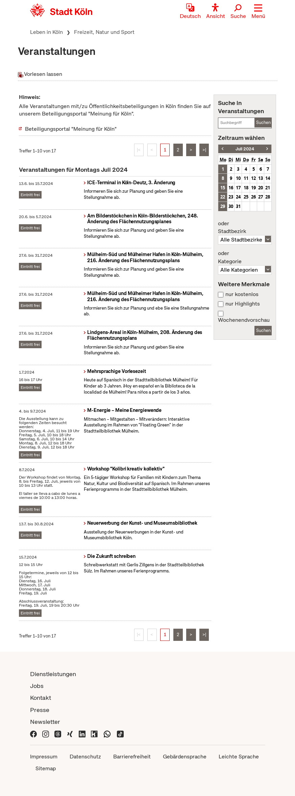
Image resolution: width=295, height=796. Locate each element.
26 (253, 197)
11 (246, 178)
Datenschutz (85, 756)
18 (246, 188)
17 (238, 188)
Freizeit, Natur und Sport (104, 32)
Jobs (37, 686)
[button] (258, 11)
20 (260, 188)
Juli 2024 (245, 149)
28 (267, 197)
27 (260, 197)
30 (230, 206)
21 (267, 188)
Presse (39, 710)
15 (222, 188)
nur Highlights (242, 304)
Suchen (263, 122)
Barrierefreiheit (132, 756)
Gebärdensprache (184, 756)
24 (238, 197)
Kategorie (244, 257)
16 (230, 188)
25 (246, 197)
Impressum (43, 756)
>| (204, 150)
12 (253, 178)
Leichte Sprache (239, 756)
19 (253, 188)
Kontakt (40, 697)
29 (222, 206)
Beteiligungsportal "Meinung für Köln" (71, 128)
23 (230, 197)
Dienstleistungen (53, 674)
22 (222, 197)
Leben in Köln (46, 32)
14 (267, 178)
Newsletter (45, 722)
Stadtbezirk (244, 227)
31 (238, 206)
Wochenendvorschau (244, 320)
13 (260, 178)
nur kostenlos (242, 294)
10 (238, 178)
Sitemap (45, 768)
